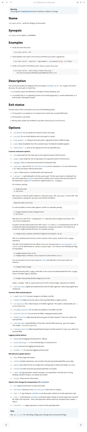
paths (30, 181)
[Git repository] (81, 2)
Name (13, 18)
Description (17, 81)
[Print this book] (77, 2)
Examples (16, 42)
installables (44, 382)
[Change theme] (7, 2)
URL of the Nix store (38, 166)
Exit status (16, 105)
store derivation (39, 390)
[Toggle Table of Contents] (2, 2)
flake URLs (42, 260)
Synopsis (15, 30)
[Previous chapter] (6, 424)
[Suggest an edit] (84, 2)
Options (14, 128)
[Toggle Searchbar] (11, 2)
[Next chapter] (81, 424)
